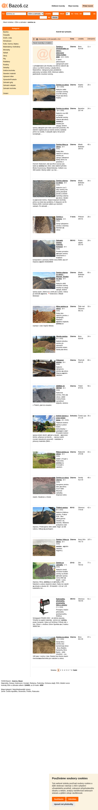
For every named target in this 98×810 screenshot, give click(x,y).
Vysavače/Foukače (10, 79)
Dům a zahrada (20, 22)
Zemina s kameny (59, 218)
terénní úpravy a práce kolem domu (62, 418)
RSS (57, 683)
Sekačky (6, 68)
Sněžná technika (9, 70)
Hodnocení (19, 683)
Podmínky (40, 683)
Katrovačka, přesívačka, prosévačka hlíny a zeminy (61, 602)
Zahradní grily (8, 82)
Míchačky (6, 50)
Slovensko (22, 691)
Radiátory (6, 62)
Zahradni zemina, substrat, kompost (59, 244)
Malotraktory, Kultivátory (11, 47)
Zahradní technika (9, 88)
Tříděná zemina (62, 508)
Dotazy (11, 683)
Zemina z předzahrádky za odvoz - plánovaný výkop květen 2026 (62, 52)
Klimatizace (7, 41)
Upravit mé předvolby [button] (63, 804)
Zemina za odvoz (62, 85)
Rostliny (6, 65)
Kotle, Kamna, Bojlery (10, 44)
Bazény (5, 32)
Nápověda (4, 683)
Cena (72, 39)
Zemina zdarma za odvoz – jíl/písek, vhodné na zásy (62, 276)
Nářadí (5, 53)
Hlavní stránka (8, 22)
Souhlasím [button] (59, 799)
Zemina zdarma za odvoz (62, 182)
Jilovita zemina (61, 336)
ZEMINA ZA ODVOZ (60, 387)
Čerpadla (6, 35)
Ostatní (5, 93)
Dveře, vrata (7, 38)
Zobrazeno (91, 39)
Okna (5, 56)
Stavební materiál (9, 73)
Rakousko (35, 691)
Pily (4, 59)
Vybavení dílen (8, 76)
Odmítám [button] (72, 799)
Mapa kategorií (6, 689)
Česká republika (11, 691)
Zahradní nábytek (9, 85)
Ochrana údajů (50, 683)
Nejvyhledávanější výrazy (21, 689)
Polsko (29, 691)
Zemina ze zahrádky (60, 564)
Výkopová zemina (60, 361)
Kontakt (26, 683)
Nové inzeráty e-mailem (42, 43)
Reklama (33, 683)
